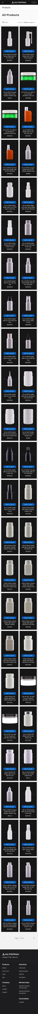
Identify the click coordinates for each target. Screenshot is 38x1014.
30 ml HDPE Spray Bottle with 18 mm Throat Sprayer (28, 56)
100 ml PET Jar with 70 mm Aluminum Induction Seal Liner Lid (10, 736)
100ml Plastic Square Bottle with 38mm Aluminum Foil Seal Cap (28, 622)
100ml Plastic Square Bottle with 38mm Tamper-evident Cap (28, 585)
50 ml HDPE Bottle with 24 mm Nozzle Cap (10, 396)
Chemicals (22, 968)
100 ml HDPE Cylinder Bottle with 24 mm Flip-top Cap (28, 887)
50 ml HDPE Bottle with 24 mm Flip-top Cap (10, 282)
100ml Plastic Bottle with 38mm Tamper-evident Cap (28, 509)
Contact (4, 989)
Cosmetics (22, 977)
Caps (3, 974)
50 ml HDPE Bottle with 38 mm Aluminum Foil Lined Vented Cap (10, 433)
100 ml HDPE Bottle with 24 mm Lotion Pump (28, 849)
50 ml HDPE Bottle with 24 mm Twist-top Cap (28, 358)
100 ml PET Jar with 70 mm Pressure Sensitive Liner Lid (28, 698)
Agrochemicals (23, 971)
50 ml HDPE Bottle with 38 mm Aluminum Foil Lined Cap (28, 396)
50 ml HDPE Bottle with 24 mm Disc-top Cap (10, 358)
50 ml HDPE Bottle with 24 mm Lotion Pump (28, 320)
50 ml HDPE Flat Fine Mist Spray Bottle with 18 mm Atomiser (10, 169)
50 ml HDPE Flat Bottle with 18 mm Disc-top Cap (28, 131)
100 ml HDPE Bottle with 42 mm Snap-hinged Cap (28, 773)
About (4, 986)
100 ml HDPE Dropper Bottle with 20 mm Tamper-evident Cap (10, 811)
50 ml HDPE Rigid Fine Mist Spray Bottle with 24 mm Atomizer (28, 207)
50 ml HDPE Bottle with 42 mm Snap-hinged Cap (28, 433)
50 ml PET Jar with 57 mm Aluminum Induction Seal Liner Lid (10, 131)
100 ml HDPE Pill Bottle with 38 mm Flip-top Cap (9, 773)
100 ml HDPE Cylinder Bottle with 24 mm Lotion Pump (28, 925)
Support (4, 992)
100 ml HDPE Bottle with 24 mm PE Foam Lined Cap (28, 811)
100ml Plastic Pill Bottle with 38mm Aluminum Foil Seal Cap (28, 660)
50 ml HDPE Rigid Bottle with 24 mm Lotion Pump (9, 245)
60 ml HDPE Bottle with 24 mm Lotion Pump (10, 509)
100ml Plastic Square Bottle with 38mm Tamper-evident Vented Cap (9, 622)
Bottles (4, 968)
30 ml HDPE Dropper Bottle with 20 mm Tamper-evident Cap (9, 93)
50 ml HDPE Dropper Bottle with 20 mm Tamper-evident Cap (28, 169)
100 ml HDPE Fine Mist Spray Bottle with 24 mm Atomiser (10, 849)
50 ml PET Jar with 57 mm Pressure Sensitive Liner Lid (28, 93)
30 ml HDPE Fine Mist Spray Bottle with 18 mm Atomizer (10, 56)
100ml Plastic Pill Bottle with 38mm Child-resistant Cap (10, 698)
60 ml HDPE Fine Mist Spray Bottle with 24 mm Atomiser (28, 471)
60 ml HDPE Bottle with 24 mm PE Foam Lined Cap (9, 471)
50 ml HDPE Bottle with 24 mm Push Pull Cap (10, 320)
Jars (3, 977)
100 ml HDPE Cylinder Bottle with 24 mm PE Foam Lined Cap (10, 887)
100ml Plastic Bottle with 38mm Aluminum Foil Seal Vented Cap (9, 585)
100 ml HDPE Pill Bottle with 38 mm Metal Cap (28, 736)
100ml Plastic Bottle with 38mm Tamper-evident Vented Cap (10, 547)
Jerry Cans (5, 971)
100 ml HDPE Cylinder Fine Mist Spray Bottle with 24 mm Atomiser (10, 925)
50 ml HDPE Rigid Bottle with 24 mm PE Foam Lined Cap (9, 207)
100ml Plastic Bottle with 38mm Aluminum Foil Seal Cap (28, 547)
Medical (21, 974)
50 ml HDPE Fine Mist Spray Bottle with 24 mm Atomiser (28, 282)
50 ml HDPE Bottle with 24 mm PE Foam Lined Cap (28, 245)
